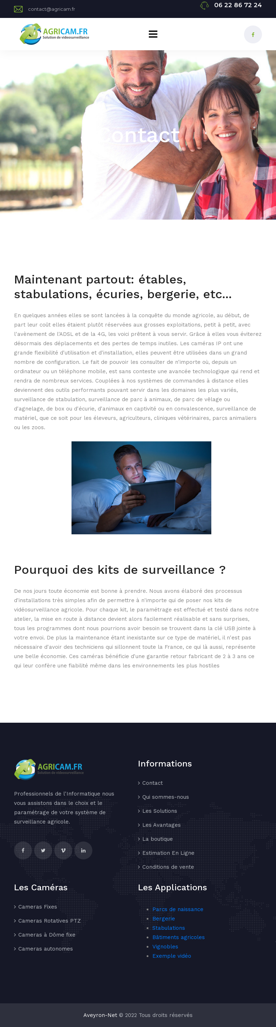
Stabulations (168, 928)
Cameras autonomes (45, 949)
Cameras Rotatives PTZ (49, 921)
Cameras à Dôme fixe (46, 935)
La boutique (157, 839)
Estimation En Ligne (168, 853)
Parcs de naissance (177, 909)
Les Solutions (159, 811)
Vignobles (165, 946)
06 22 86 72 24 (238, 5)
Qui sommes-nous (165, 797)
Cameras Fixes (37, 907)
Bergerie (163, 918)
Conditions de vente (168, 867)
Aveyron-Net (100, 1015)
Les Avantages (161, 825)
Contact (152, 783)
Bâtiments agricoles (178, 937)
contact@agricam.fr (51, 9)
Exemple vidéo (171, 956)
